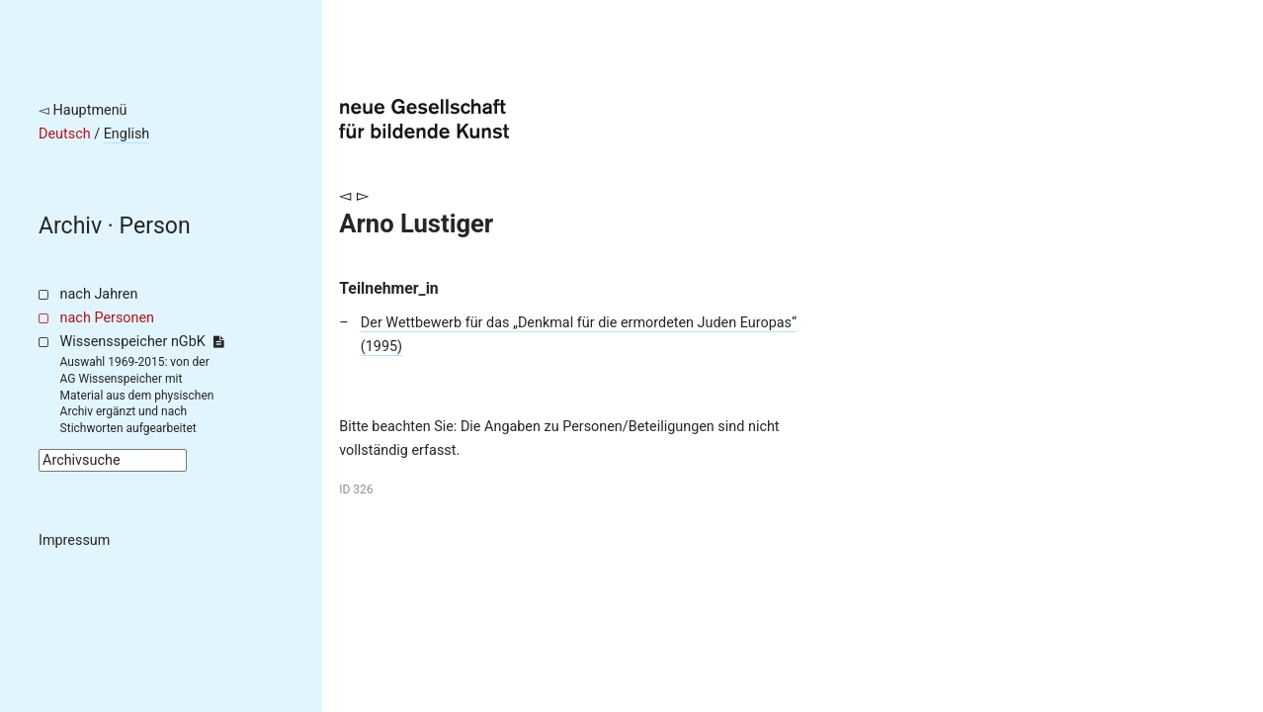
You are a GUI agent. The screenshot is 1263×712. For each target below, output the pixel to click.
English (127, 134)
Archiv (70, 226)
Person (155, 226)
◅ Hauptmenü (83, 110)
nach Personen (107, 318)
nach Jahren (99, 294)
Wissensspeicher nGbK (141, 341)
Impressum (74, 540)
